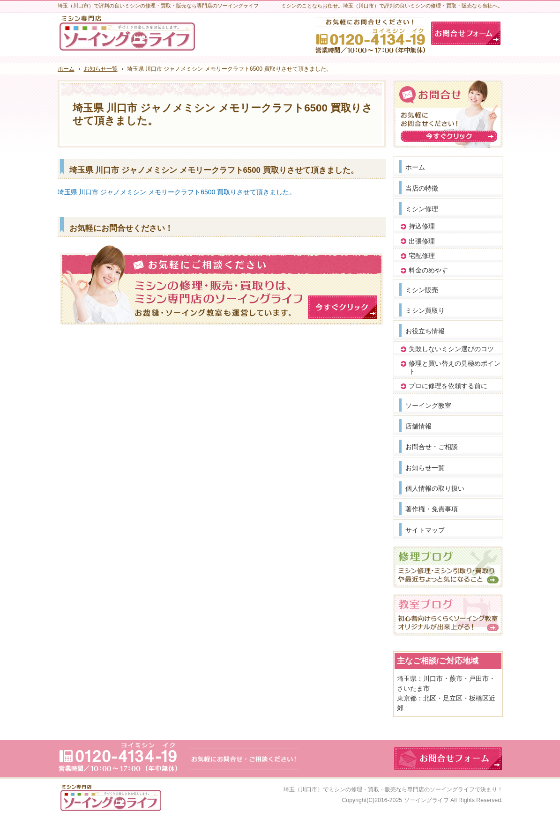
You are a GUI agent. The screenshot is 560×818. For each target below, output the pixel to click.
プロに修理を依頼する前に (448, 386)
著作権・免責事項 (431, 509)
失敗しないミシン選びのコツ (451, 349)
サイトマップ (425, 530)
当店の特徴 (421, 188)
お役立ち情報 (425, 331)
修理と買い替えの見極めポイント (454, 367)
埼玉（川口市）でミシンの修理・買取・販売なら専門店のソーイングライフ (379, 789)
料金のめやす (428, 270)
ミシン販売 (421, 290)
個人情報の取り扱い (434, 488)
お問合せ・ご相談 (431, 446)
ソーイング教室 (428, 405)
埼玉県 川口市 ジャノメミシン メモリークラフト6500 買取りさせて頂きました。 (177, 192)
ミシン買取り (425, 310)
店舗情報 (418, 426)
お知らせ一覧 (425, 468)
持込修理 (422, 226)
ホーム (415, 167)
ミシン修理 (421, 209)
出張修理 (422, 241)
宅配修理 (422, 255)
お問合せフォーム (465, 33)
